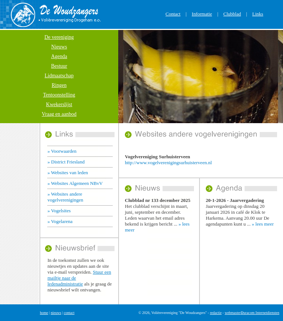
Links (257, 14)
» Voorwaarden (62, 151)
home (44, 313)
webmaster (233, 313)
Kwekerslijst (59, 104)
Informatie (202, 14)
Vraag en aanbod (59, 114)
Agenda (59, 56)
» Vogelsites (59, 210)
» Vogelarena (60, 221)
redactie (216, 313)
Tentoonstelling (59, 95)
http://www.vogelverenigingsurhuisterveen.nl (168, 162)
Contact (173, 14)
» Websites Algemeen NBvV (75, 183)
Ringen (59, 85)
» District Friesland (66, 162)
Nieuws (59, 47)
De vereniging (59, 37)
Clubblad (232, 14)
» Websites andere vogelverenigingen (65, 197)
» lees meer (263, 224)
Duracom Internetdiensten (260, 313)
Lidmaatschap (59, 75)
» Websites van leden (68, 172)
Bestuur (59, 66)
